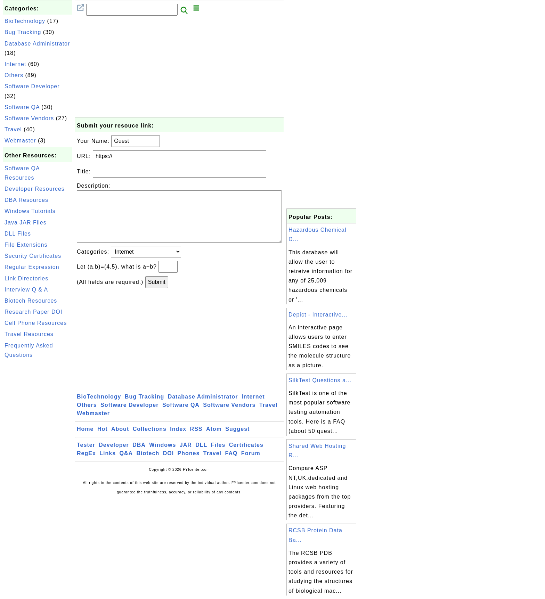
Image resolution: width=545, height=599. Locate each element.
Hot (102, 440)
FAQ (231, 464)
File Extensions (26, 245)
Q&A (126, 464)
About (120, 440)
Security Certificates (33, 256)
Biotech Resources (31, 301)
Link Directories (26, 278)
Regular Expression (32, 267)
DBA (139, 456)
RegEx (86, 464)
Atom (214, 440)
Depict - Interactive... (318, 315)
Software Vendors (29, 118)
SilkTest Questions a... (319, 380)
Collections (149, 440)
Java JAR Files (26, 222)
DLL (201, 456)
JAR (186, 456)
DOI (168, 464)
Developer (114, 456)
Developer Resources (35, 189)
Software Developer (32, 86)
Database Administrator (37, 44)
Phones (189, 464)
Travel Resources (29, 334)
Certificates (246, 456)
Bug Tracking (23, 32)
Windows (162, 456)
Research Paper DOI (34, 312)
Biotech (148, 464)
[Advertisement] (37, 465)
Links (107, 464)
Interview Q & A (26, 290)
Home (85, 440)
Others (14, 75)
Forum (250, 464)
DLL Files (18, 234)
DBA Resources (26, 200)
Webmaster (20, 140)
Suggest (237, 440)
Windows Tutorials (30, 211)
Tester (86, 456)
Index (178, 440)
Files (218, 456)
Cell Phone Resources (36, 323)
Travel (13, 129)
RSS (196, 440)
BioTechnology (25, 21)
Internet (15, 64)
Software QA (22, 107)
